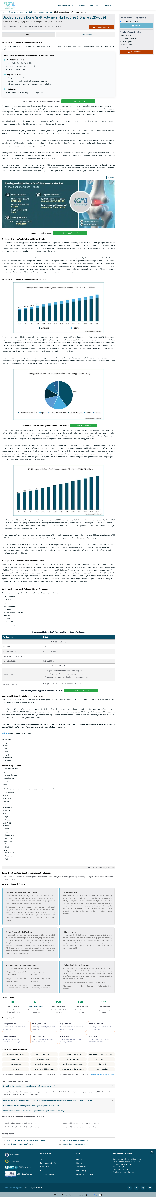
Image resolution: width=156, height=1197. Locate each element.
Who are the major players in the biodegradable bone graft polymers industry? (59, 1110)
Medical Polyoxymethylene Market (75, 1140)
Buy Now (136, 26)
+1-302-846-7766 (122, 1167)
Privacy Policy (92, 1195)
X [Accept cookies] (100, 1195)
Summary (28, 34)
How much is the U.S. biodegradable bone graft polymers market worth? (59, 1105)
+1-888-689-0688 (125, 1164)
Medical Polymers (45, 12)
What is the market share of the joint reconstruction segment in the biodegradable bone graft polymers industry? (59, 1100)
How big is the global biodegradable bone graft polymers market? (59, 1086)
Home (4, 12)
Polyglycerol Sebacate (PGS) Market (20, 1144)
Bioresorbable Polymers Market (74, 1144)
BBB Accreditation (36, 1006)
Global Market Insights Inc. (13, 1187)
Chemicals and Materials (18, 12)
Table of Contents (85, 34)
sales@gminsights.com (125, 1172)
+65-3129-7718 (122, 1169)
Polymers (32, 12)
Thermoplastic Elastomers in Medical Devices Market (26, 1140)
